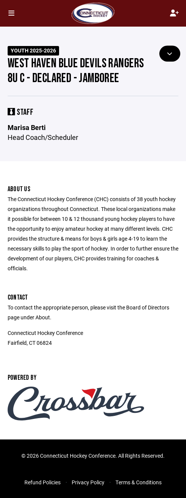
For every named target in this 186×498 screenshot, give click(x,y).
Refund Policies (42, 482)
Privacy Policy (88, 482)
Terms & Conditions (138, 482)
